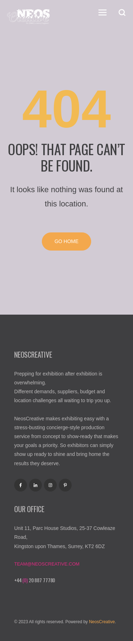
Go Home (67, 241)
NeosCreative (102, 621)
